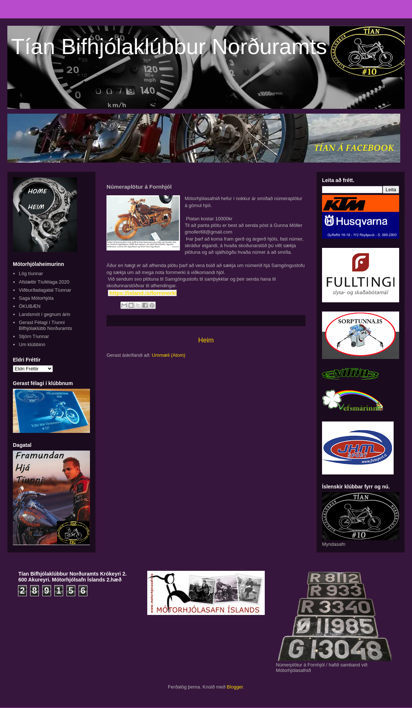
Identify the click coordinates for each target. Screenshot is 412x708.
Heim (206, 340)
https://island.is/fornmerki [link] (143, 293)
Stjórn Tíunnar (34, 336)
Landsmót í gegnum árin (44, 314)
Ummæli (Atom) (168, 355)
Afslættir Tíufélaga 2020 (44, 282)
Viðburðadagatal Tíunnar (45, 290)
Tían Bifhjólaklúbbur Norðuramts (169, 46)
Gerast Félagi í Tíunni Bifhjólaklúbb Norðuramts (45, 325)
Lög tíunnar (31, 273)
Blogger (235, 687)
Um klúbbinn (32, 344)
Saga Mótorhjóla (36, 298)
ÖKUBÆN (29, 306)
